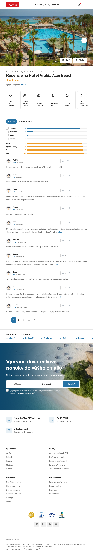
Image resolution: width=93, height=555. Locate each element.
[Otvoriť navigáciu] (85, 4)
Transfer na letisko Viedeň (59, 469)
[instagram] (49, 524)
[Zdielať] (80, 60)
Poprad (79, 338)
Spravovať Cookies (12, 540)
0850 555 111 (63, 418)
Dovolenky (40, 5)
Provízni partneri (55, 486)
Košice (64, 338)
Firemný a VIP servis (57, 465)
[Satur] (12, 4)
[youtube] (56, 524)
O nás (8, 453)
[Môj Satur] (79, 4)
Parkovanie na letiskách (58, 461)
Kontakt (9, 469)
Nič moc (13, 139)
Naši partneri (54, 494)
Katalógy (9, 498)
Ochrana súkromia (13, 486)
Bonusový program (13, 490)
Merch (8, 501)
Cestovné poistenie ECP (58, 453)
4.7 (23, 85)
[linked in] (43, 524)
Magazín (9, 465)
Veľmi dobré (14, 132)
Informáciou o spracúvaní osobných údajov (22, 393)
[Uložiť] (66, 60)
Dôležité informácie (13, 482)
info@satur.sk (21, 429)
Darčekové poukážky (57, 457)
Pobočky (9, 457)
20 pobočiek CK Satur (27, 418)
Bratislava (46, 338)
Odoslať (71, 384)
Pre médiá (53, 490)
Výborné (13, 128)
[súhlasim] (62, 161)
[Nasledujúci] (84, 40)
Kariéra (9, 461)
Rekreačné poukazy (13, 494)
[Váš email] (23, 384)
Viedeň (10, 338)
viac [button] (60, 232)
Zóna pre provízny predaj (58, 482)
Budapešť (28, 338)
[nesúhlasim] (67, 161)
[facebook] (36, 524)
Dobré (12, 135)
